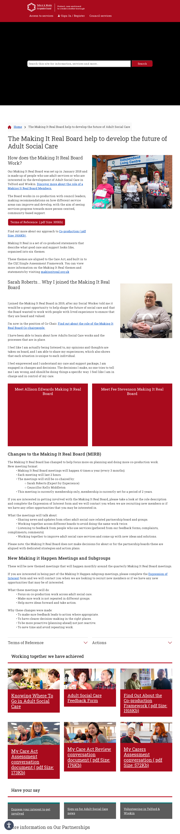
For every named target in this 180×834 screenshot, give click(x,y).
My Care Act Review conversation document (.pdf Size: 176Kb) (89, 757)
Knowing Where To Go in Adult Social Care (32, 701)
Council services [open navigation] (100, 15)
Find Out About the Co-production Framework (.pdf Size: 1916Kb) (145, 703)
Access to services (41, 15)
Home (18, 127)
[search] (79, 63)
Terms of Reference (26, 642)
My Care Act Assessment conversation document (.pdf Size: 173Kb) (32, 762)
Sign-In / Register (71, 15)
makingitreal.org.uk (55, 272)
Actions (99, 642)
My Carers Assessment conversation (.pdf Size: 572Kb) (143, 757)
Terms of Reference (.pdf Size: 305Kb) (36, 222)
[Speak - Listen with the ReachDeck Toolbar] (9, 825)
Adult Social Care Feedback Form (85, 698)
